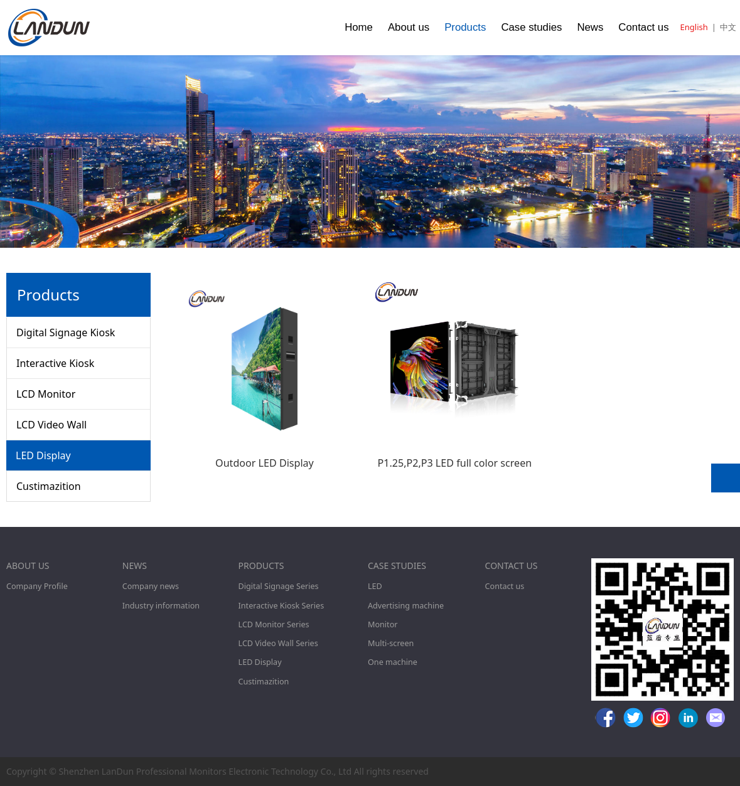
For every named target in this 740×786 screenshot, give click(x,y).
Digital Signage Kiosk (65, 332)
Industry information (161, 605)
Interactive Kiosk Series (281, 605)
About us (408, 27)
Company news (150, 586)
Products (465, 27)
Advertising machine (406, 605)
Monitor (382, 624)
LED (375, 586)
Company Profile (37, 586)
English (694, 27)
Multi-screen (391, 643)
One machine (392, 662)
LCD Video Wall (51, 425)
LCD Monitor (45, 394)
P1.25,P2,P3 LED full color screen (454, 463)
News (590, 27)
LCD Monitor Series (274, 624)
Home (359, 27)
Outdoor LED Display (264, 463)
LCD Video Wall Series (278, 643)
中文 (728, 27)
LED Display (43, 455)
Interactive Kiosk (55, 363)
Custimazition (48, 486)
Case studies (531, 27)
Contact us (643, 27)
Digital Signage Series (279, 586)
